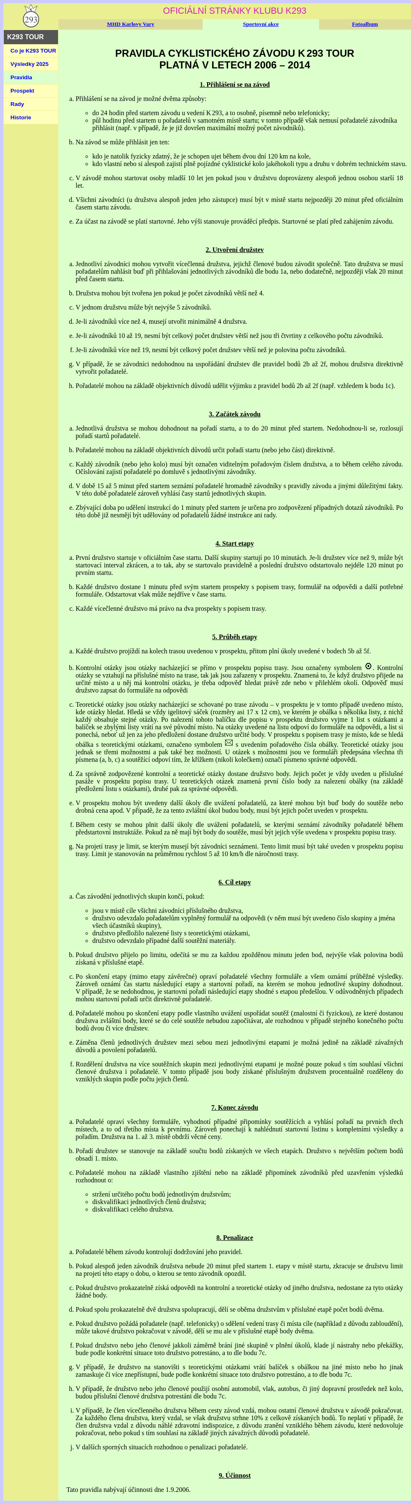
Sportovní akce (261, 24)
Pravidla (21, 77)
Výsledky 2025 (29, 64)
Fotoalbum (365, 24)
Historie (20, 117)
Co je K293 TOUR (33, 51)
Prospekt (22, 91)
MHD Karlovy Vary (130, 24)
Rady (17, 104)
